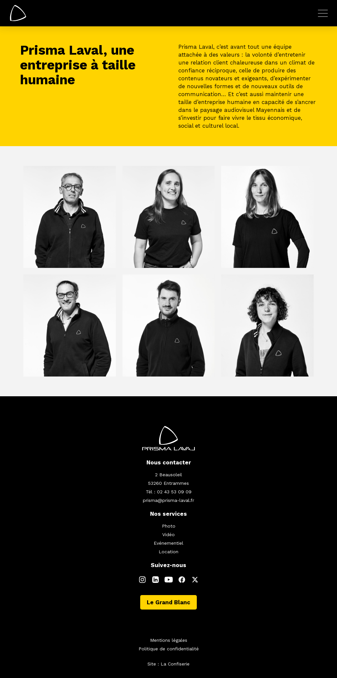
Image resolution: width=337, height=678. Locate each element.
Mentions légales (168, 640)
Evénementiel (168, 543)
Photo (168, 526)
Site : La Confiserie (168, 663)
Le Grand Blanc (168, 602)
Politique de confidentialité (169, 648)
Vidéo (168, 534)
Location (168, 551)
